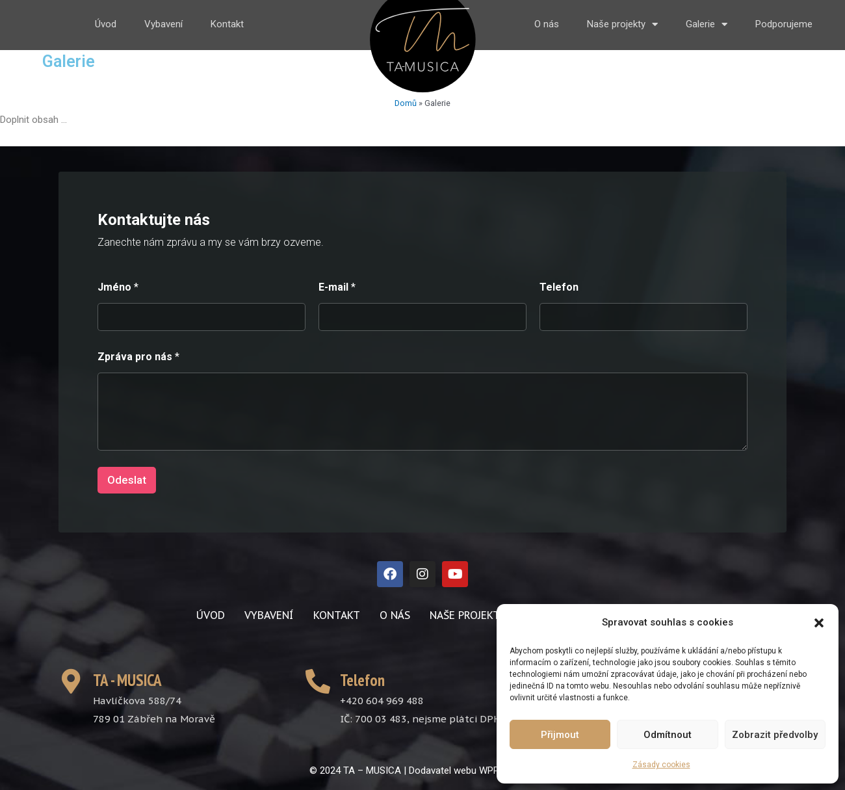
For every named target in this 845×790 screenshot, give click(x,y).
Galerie (706, 24)
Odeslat (126, 479)
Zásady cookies (661, 764)
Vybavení (163, 24)
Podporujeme (783, 24)
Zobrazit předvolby (775, 735)
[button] (819, 622)
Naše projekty (622, 24)
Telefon (559, 287)
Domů (406, 103)
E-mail (337, 287)
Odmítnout (668, 735)
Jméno (118, 287)
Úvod (105, 24)
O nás (546, 24)
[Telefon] (644, 317)
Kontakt (227, 24)
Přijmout (560, 735)
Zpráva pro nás (138, 356)
